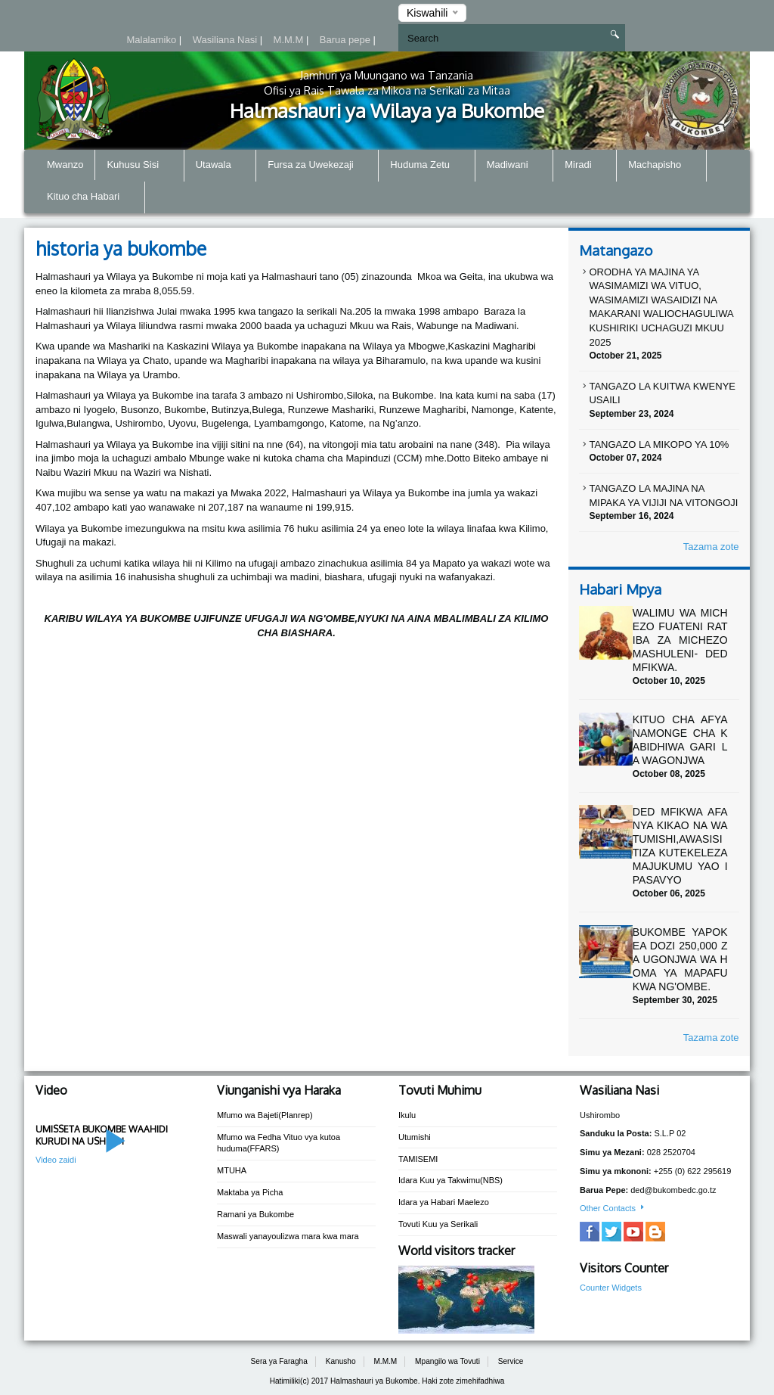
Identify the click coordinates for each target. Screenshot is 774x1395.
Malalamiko (152, 39)
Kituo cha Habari (90, 198)
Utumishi (414, 1137)
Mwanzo (65, 164)
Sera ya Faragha (279, 1361)
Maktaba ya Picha (250, 1192)
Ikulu (407, 1115)
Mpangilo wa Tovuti (447, 1361)
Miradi (585, 166)
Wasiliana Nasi (226, 39)
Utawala (220, 166)
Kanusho (341, 1361)
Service (511, 1361)
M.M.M (290, 39)
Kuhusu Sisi (139, 166)
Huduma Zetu (426, 166)
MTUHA (231, 1170)
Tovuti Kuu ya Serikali (438, 1224)
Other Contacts (613, 1208)
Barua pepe (346, 39)
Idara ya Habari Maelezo (443, 1202)
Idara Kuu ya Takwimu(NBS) (450, 1180)
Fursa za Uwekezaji (317, 166)
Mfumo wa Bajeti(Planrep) (265, 1115)
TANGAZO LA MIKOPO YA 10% (659, 444)
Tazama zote (711, 546)
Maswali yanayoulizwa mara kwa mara (288, 1236)
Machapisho (661, 166)
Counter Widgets (611, 1287)
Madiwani (514, 166)
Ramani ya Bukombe (255, 1214)
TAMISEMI (418, 1159)
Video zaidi (56, 1159)
